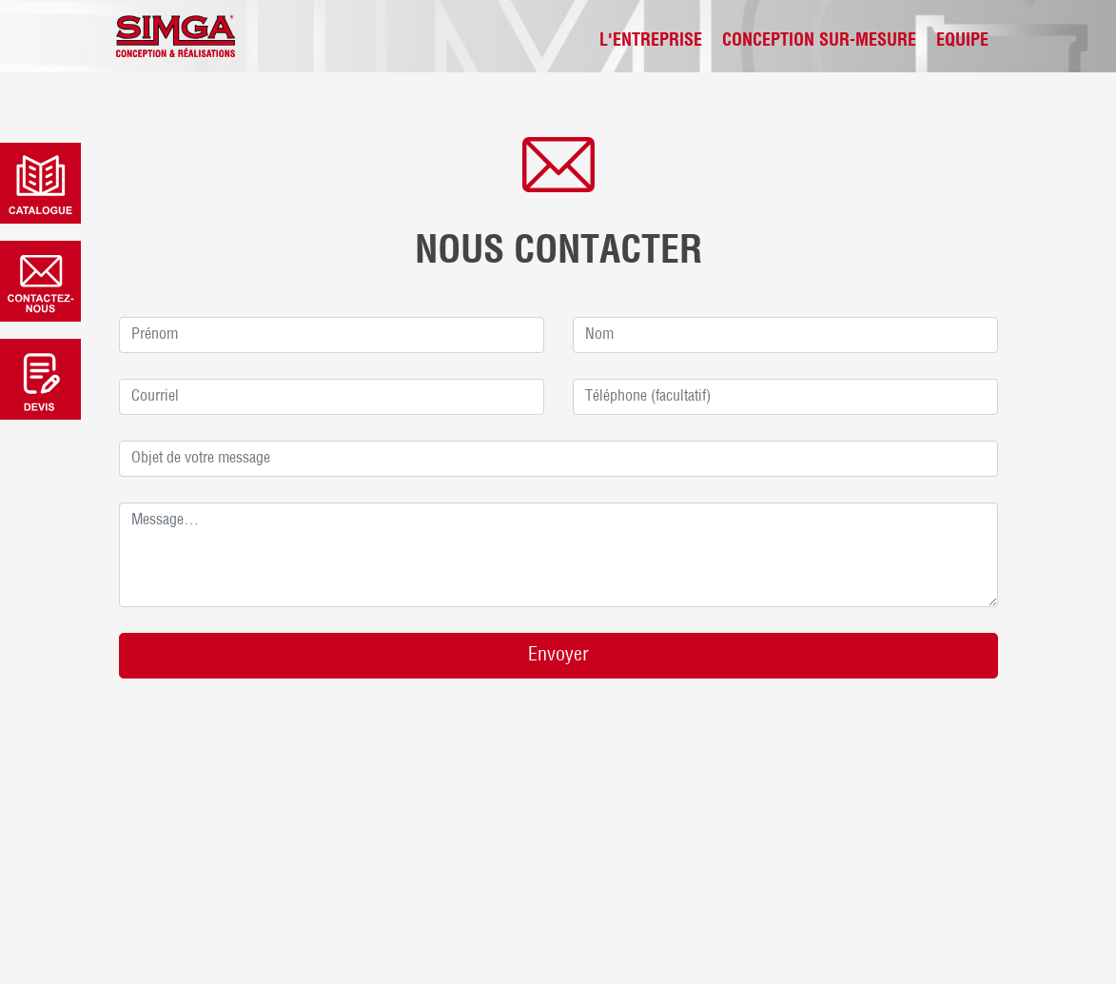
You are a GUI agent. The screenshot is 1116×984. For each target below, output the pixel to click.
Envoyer (558, 655)
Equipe (962, 41)
